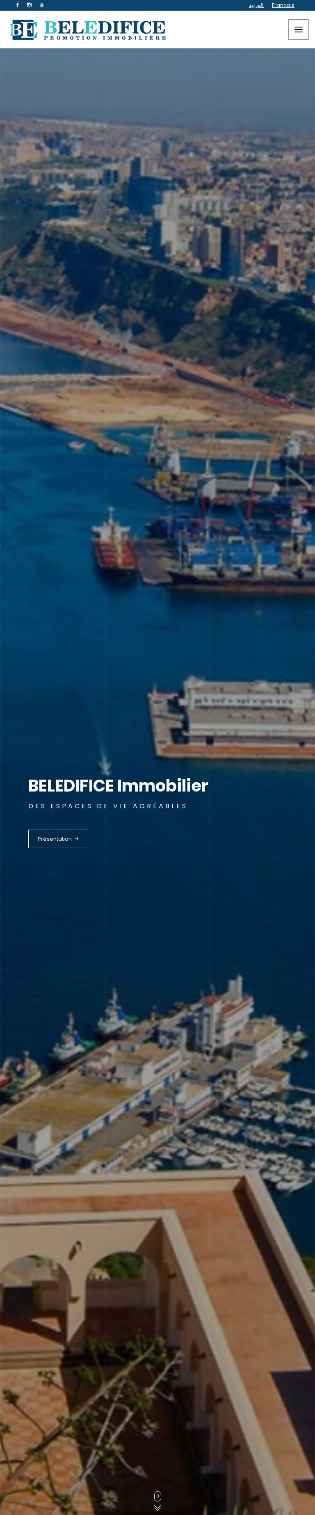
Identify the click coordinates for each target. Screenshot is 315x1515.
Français (283, 5)
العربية (256, 5)
